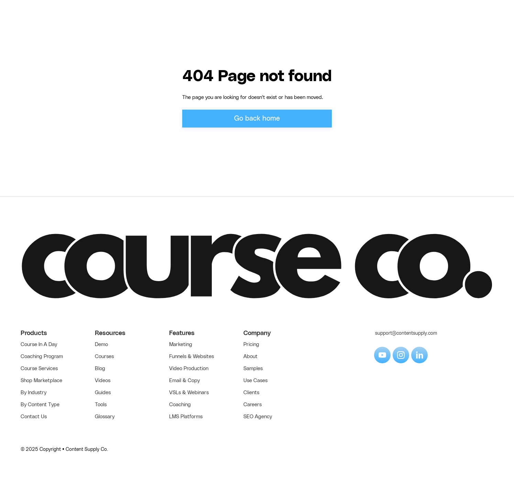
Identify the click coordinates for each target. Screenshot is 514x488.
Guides (103, 392)
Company (257, 333)
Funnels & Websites (191, 356)
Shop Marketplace (41, 380)
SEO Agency (257, 416)
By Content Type (40, 404)
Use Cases (255, 380)
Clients (251, 392)
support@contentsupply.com (406, 333)
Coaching (180, 404)
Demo (101, 344)
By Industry (33, 392)
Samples (253, 368)
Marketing (180, 344)
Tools (101, 404)
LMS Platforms (186, 416)
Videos (102, 380)
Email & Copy (184, 380)
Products (34, 333)
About (250, 356)
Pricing (251, 344)
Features (182, 333)
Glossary (104, 416)
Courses (104, 356)
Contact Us (34, 416)
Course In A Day (39, 344)
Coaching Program (42, 356)
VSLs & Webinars (189, 392)
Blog (100, 368)
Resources (110, 333)
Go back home (257, 118)
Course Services (39, 368)
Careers (252, 404)
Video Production (188, 368)
